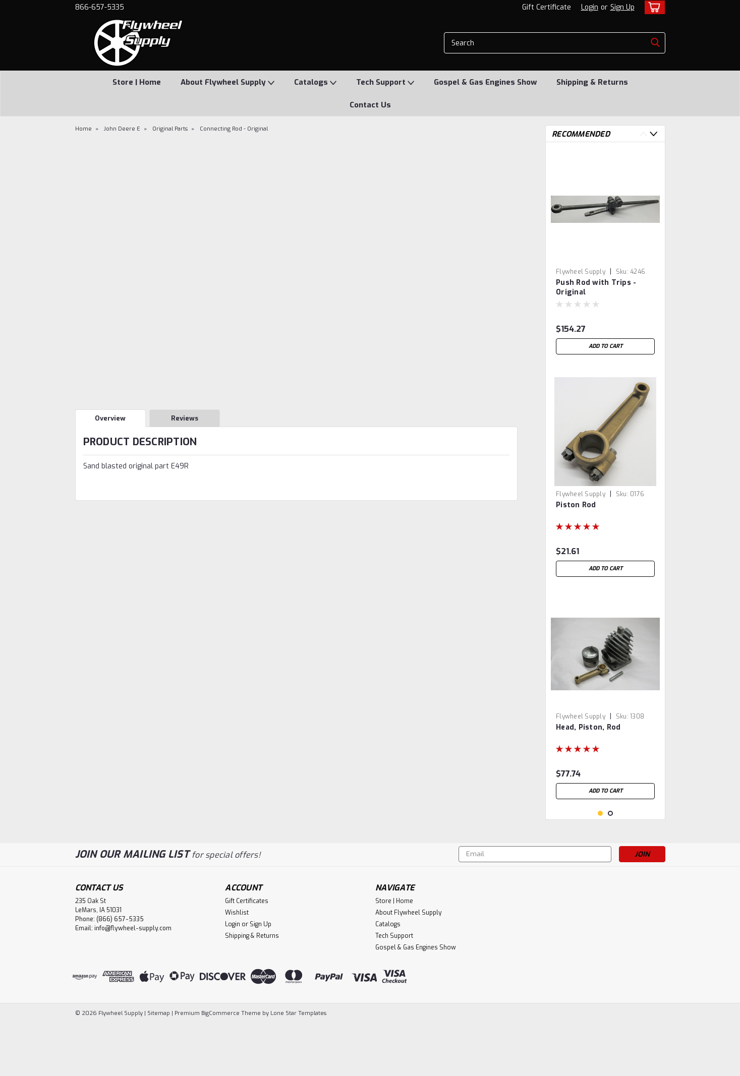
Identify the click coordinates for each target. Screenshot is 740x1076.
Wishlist (237, 966)
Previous (643, 134)
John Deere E (122, 129)
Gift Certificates (246, 954)
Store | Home (136, 82)
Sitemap (158, 1066)
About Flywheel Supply (227, 82)
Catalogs (315, 82)
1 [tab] (600, 866)
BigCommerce (220, 1066)
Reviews (184, 418)
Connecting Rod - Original (234, 129)
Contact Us (370, 105)
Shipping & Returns (592, 82)
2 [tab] (610, 866)
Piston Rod (576, 505)
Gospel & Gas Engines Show (485, 82)
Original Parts (170, 129)
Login (589, 7)
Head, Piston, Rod (588, 727)
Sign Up (622, 7)
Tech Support (385, 82)
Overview (110, 418)
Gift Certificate (546, 7)
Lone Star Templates (298, 1066)
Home (83, 129)
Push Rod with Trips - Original (596, 287)
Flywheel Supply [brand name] (580, 272)
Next (653, 134)
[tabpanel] (605, 254)
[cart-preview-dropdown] (652, 7)
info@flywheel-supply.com (133, 981)
